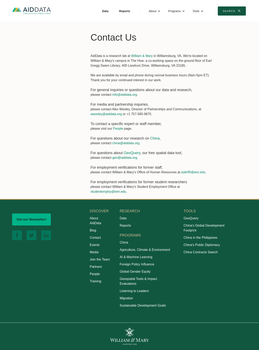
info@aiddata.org (124, 94)
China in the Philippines (200, 237)
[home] (31, 10)
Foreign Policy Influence (137, 264)
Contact (95, 237)
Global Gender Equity (135, 271)
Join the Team (100, 259)
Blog (93, 230)
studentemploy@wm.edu (108, 191)
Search (232, 10)
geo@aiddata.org (124, 157)
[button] (154, 11)
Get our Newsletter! (31, 219)
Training (95, 281)
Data (105, 11)
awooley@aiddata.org (106, 114)
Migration (126, 298)
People (118, 128)
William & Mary (142, 56)
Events (95, 245)
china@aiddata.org (126, 143)
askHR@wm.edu (193, 172)
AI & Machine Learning (136, 257)
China (155, 138)
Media (94, 252)
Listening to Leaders (134, 291)
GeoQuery (132, 153)
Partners (96, 266)
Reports (124, 11)
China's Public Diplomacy (202, 245)
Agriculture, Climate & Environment (145, 249)
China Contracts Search (201, 252)
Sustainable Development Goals (143, 305)
